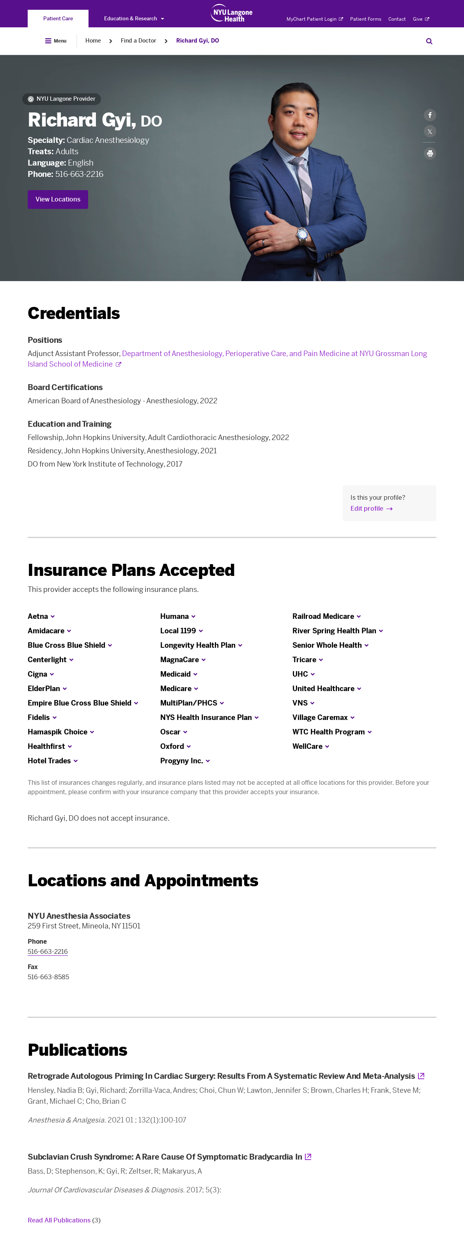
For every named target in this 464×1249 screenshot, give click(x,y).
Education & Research (134, 18)
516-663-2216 (79, 174)
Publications (77, 1050)
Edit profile (367, 508)
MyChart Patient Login (315, 19)
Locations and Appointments (143, 881)
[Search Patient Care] (429, 41)
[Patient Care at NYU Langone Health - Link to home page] (232, 13)
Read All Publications (64, 1220)
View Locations (57, 199)
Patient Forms (365, 19)
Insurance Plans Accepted (131, 570)
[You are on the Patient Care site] (58, 18)
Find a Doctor (138, 40)
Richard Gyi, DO (197, 40)
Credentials (74, 313)
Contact (397, 19)
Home (93, 40)
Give (421, 19)
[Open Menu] (55, 41)
